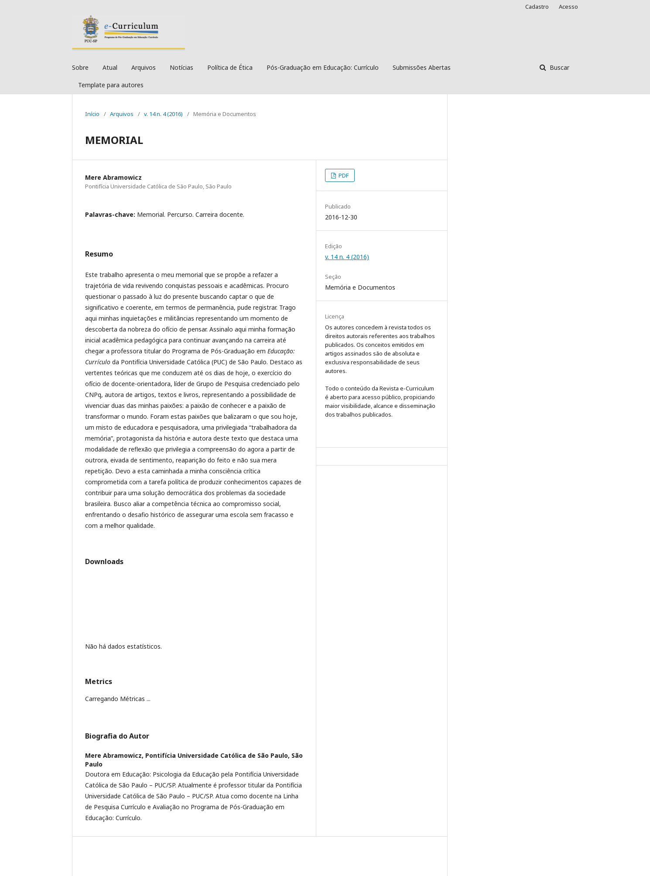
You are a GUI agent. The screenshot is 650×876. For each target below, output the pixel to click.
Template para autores (111, 85)
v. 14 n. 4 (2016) (163, 114)
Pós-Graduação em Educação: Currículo (323, 67)
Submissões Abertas (422, 67)
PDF (343, 175)
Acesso (568, 6)
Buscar (558, 67)
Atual (110, 67)
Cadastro (537, 6)
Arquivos (143, 67)
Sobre (80, 67)
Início (92, 114)
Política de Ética (230, 67)
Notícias (181, 67)
